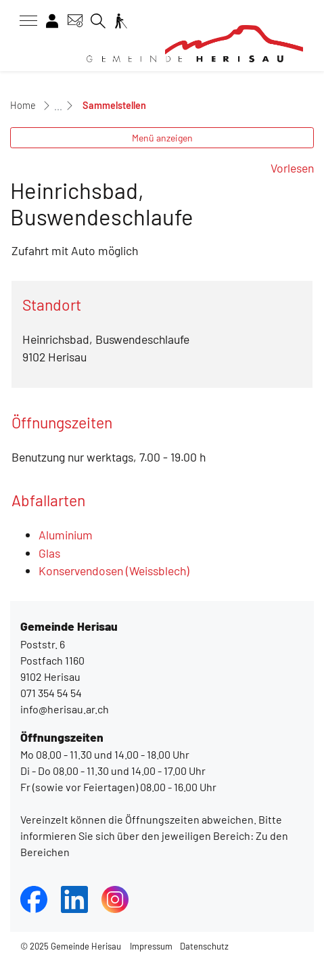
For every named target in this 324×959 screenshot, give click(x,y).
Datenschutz (204, 946)
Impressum (151, 946)
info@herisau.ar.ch (64, 708)
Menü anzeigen (162, 137)
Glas (49, 552)
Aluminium (66, 534)
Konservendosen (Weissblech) (114, 570)
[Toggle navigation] (23, 21)
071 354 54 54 (51, 692)
